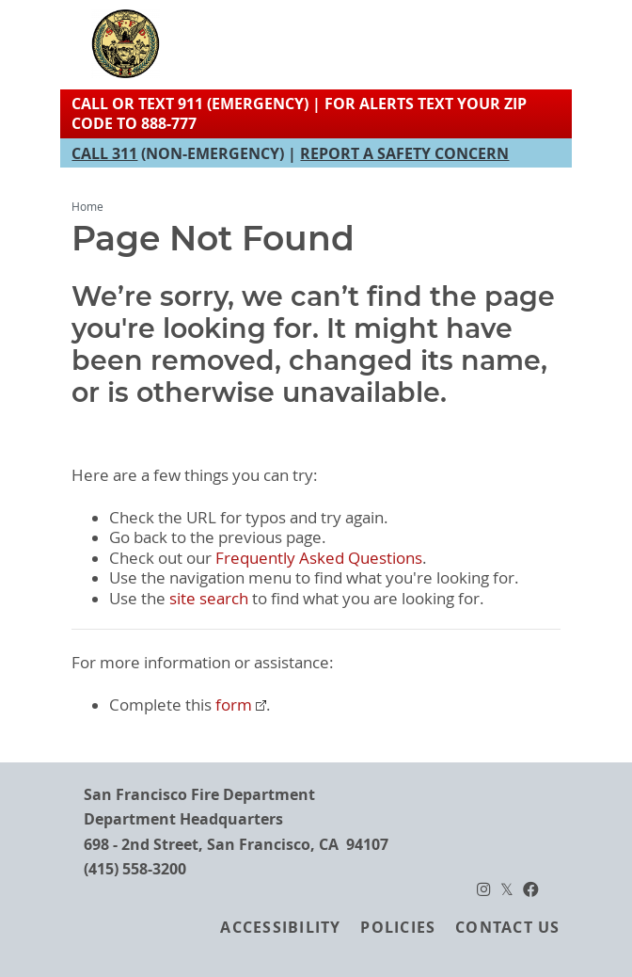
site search (208, 598)
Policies (397, 927)
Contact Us (507, 927)
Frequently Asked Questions (318, 558)
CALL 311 (104, 153)
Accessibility (280, 927)
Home (87, 207)
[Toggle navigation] (509, 43)
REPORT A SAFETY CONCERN (404, 153)
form (233, 705)
